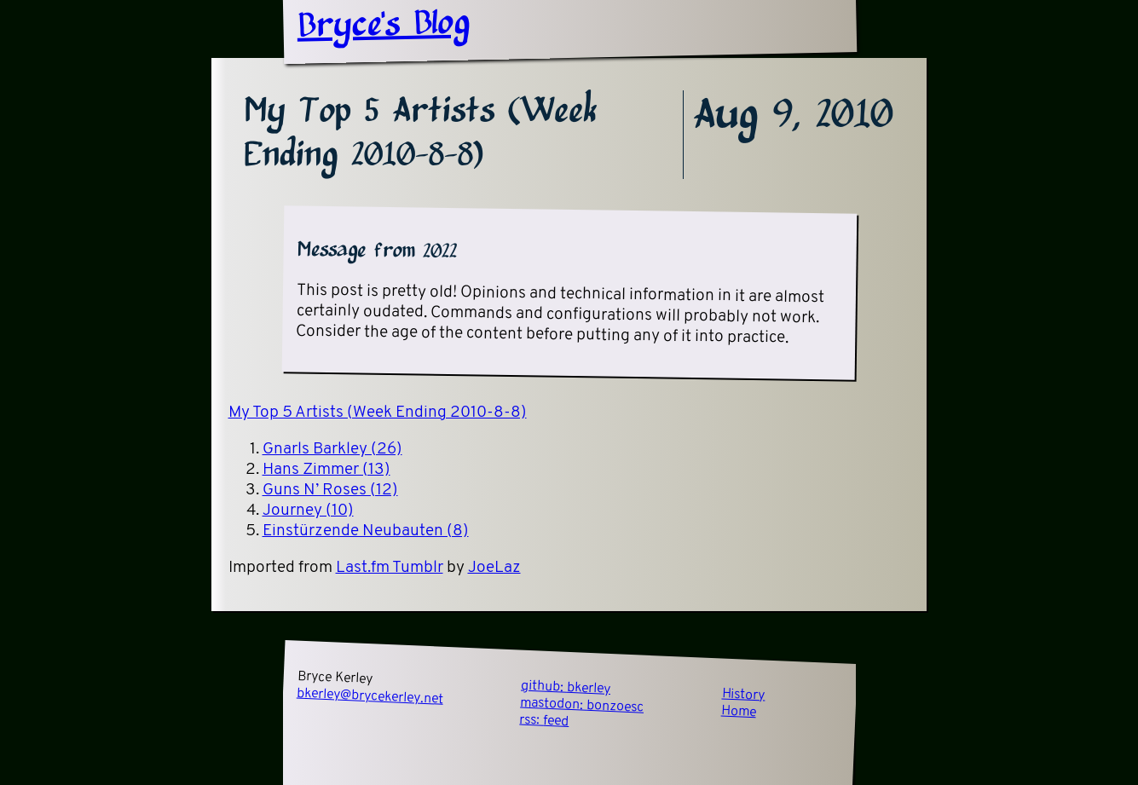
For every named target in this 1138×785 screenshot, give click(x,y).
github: (565, 687)
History (743, 695)
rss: (544, 721)
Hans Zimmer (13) (326, 470)
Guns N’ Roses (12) (330, 490)
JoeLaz (494, 568)
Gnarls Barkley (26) (332, 450)
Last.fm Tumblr (389, 568)
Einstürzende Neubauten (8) (366, 531)
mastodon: (582, 705)
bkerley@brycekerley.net (369, 697)
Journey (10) (308, 511)
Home (738, 712)
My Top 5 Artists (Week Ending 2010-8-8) (377, 413)
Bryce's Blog (383, 25)
